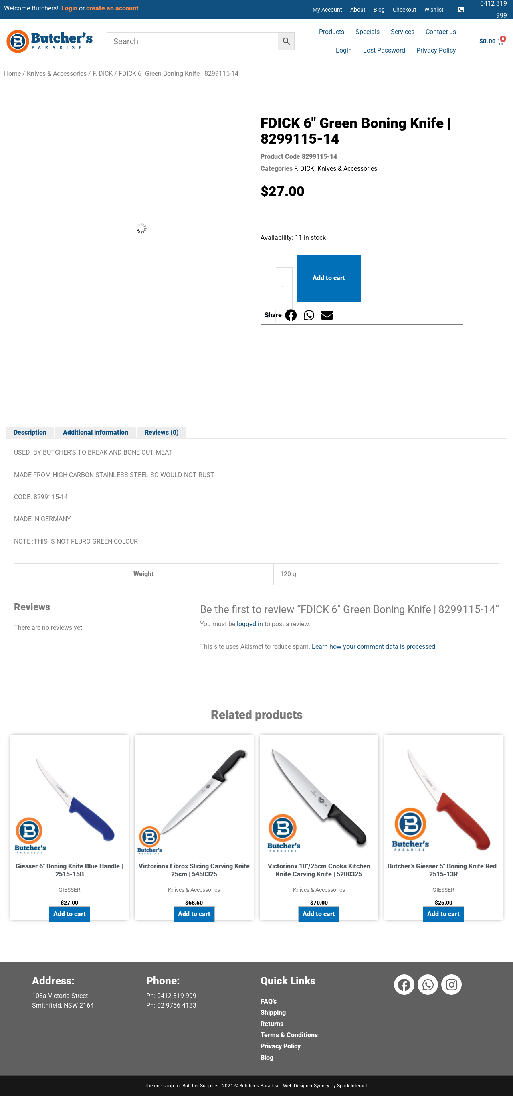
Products (331, 32)
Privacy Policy (436, 50)
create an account (113, 8)
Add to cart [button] (69, 915)
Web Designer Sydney (307, 1087)
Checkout (404, 9)
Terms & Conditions (289, 1036)
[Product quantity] (284, 289)
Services (402, 32)
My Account (327, 9)
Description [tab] (30, 433)
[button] (291, 316)
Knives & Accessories (57, 73)
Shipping (273, 1014)
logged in (250, 625)
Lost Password (384, 50)
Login (344, 50)
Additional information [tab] (96, 433)
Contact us (441, 32)
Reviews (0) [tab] (163, 433)
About (358, 9)
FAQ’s (269, 1002)
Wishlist (434, 9)
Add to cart (329, 278)
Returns (272, 1025)
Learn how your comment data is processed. (374, 647)
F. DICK (103, 73)
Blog (379, 9)
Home (12, 73)
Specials (367, 32)
